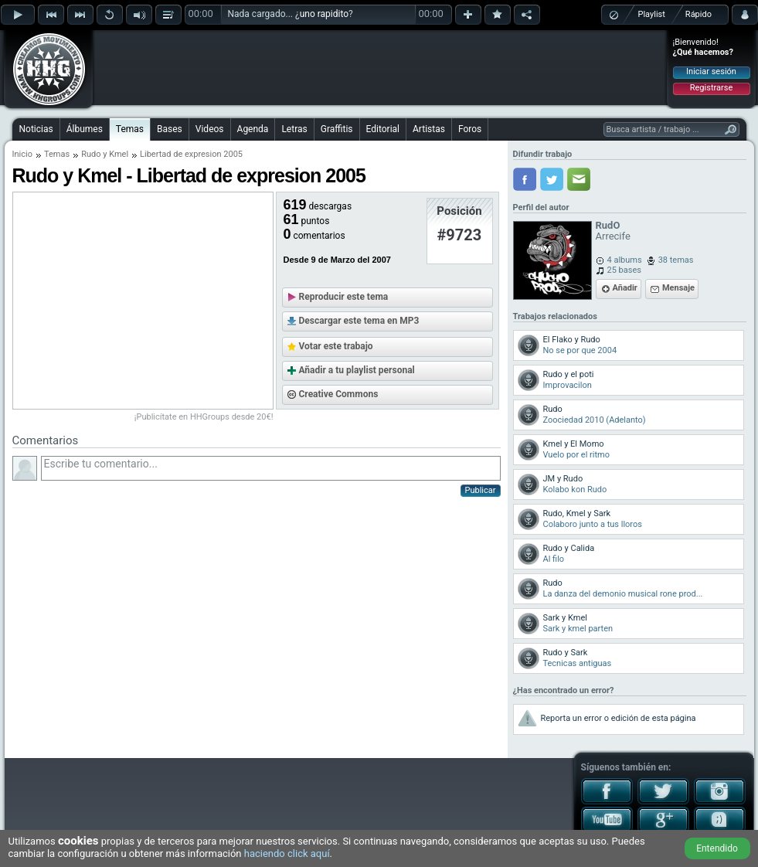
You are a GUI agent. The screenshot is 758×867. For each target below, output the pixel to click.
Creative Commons (339, 394)
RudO (608, 225)
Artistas (429, 129)
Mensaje (678, 288)
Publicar (480, 490)
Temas (130, 129)
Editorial (382, 129)
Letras (294, 129)
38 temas (676, 260)
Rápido (698, 14)
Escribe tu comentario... (271, 468)
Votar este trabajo (336, 346)
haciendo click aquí (287, 853)
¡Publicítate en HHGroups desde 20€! (204, 417)
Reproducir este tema (344, 296)
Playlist (651, 14)
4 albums (624, 260)
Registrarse (711, 88)
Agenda (253, 129)
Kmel (118, 154)
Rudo (90, 154)
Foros (469, 129)
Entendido (717, 848)
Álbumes (84, 129)
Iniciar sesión (711, 71)
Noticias (36, 129)
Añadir (625, 288)
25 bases (624, 270)
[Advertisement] (380, 67)
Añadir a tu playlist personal (357, 370)
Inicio (22, 154)
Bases (169, 129)
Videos (209, 129)
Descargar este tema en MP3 (359, 320)
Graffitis (337, 129)
